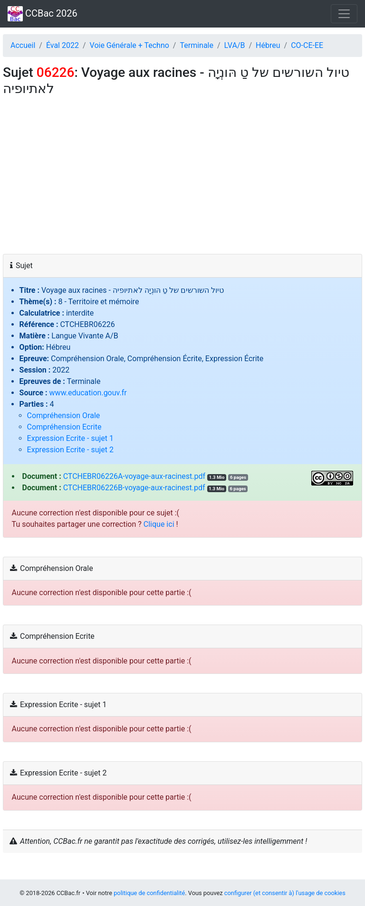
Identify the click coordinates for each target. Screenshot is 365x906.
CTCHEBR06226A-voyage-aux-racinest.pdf (134, 476)
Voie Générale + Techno (129, 45)
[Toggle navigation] (344, 13)
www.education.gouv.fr (88, 392)
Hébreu (268, 45)
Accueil (22, 45)
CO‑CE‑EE (307, 45)
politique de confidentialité (149, 893)
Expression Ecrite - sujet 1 (70, 438)
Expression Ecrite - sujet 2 (70, 449)
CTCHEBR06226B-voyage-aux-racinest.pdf (134, 487)
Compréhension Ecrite (64, 426)
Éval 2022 (62, 45)
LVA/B (234, 45)
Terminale (196, 45)
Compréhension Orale (63, 415)
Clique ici (159, 524)
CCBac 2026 (42, 13)
